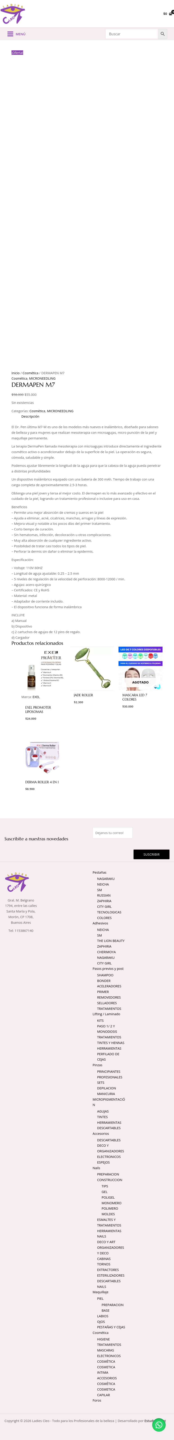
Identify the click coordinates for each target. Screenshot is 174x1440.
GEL (104, 1192)
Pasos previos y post (108, 969)
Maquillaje (100, 1292)
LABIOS (102, 1316)
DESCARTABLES (108, 1128)
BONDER (103, 981)
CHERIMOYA (106, 952)
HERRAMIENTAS (109, 1048)
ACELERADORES (109, 986)
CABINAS (104, 1259)
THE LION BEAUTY (111, 941)
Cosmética (30, 373)
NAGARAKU (106, 879)
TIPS (105, 1186)
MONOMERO (111, 1203)
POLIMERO (110, 1208)
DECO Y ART (106, 1242)
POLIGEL (108, 1197)
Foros (97, 1400)
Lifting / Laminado (106, 1014)
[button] (158, 1424)
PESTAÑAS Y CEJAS (111, 1327)
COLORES (104, 918)
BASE (105, 1311)
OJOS (101, 1322)
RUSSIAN (104, 895)
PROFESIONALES (109, 1077)
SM (99, 890)
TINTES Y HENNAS (110, 1043)
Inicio (15, 373)
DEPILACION (106, 1088)
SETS (100, 1083)
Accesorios (101, 1134)
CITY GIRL (104, 907)
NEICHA (103, 884)
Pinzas (97, 1065)
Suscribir (151, 854)
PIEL (100, 1299)
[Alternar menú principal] (16, 35)
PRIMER (103, 992)
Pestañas (99, 872)
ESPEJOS (103, 1162)
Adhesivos (100, 923)
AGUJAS (103, 1111)
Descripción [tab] (30, 416)
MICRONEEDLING (42, 378)
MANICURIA (106, 1094)
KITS (100, 1021)
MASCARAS (105, 1350)
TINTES (102, 1117)
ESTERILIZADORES (111, 1275)
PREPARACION (108, 1174)
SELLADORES (107, 1003)
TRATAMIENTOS (109, 1009)
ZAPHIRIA (104, 901)
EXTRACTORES (108, 1270)
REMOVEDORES (109, 997)
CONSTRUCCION (109, 1180)
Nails (96, 1168)
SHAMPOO (105, 975)
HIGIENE (103, 1339)
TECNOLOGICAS (109, 912)
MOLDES (108, 1214)
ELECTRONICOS (109, 1157)
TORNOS (103, 1264)
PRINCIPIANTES (108, 1072)
